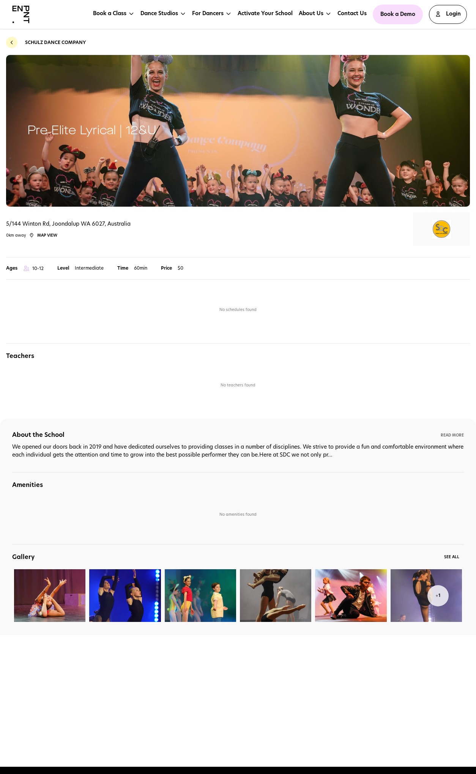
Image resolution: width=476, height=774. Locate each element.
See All (451, 556)
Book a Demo (397, 14)
